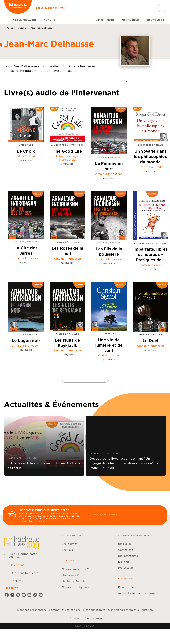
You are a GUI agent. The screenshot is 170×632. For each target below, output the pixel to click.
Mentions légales (94, 609)
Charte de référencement (86, 618)
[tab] (7, 20)
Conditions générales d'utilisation (130, 609)
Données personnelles (32, 609)
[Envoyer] (158, 515)
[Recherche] (162, 8)
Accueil (10, 28)
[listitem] (7, 595)
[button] (81, 378)
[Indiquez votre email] (122, 515)
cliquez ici (40, 521)
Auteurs (22, 28)
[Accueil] (18, 8)
